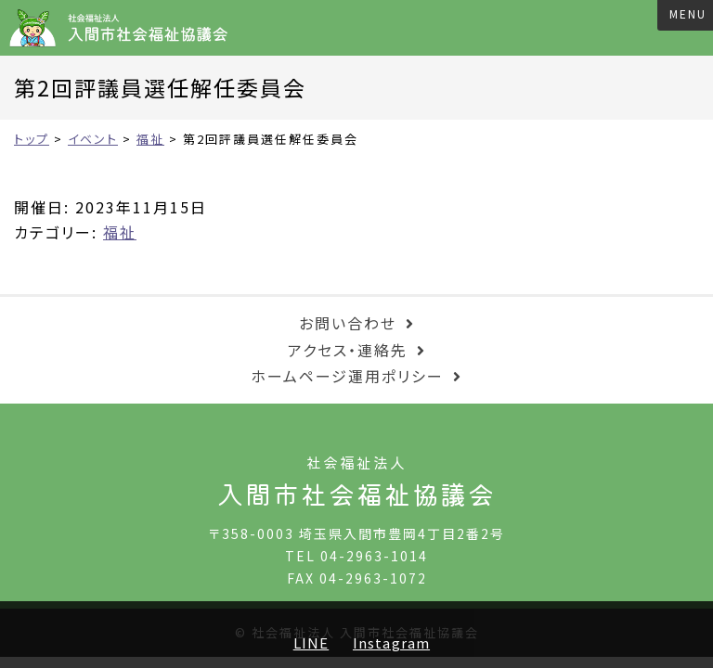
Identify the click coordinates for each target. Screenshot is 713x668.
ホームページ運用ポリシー (347, 376)
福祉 (119, 232)
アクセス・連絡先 (348, 350)
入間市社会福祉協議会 (124, 28)
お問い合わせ (347, 323)
